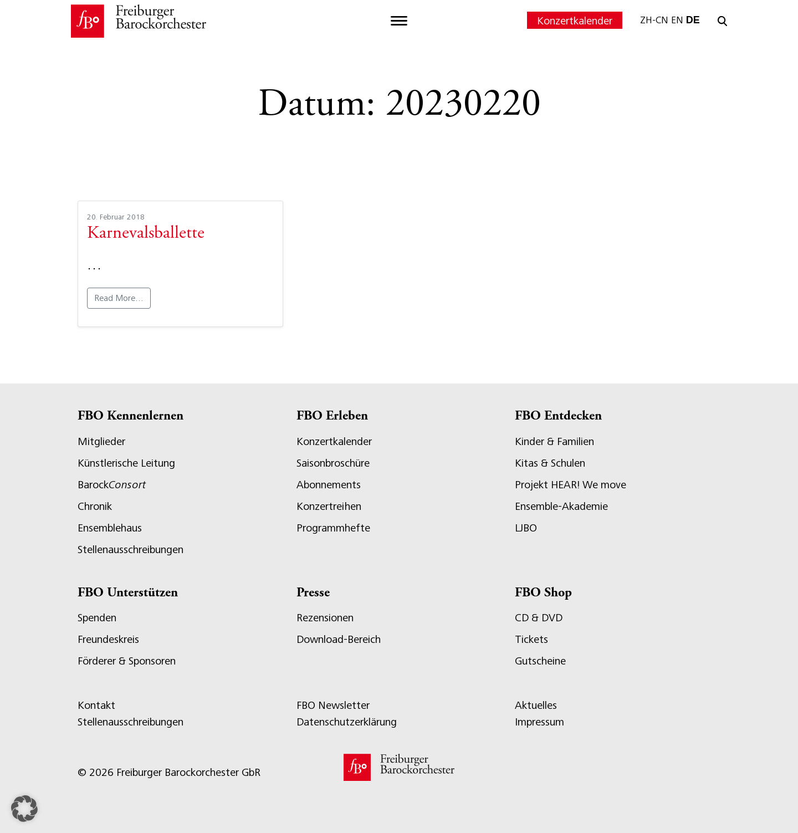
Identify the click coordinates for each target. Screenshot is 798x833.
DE (693, 19)
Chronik (95, 506)
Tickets (531, 639)
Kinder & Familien (554, 441)
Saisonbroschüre (333, 463)
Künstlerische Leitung (126, 463)
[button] (24, 808)
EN (677, 19)
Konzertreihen (328, 506)
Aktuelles (536, 705)
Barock (112, 484)
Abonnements (328, 484)
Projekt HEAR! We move (570, 484)
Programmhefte (333, 528)
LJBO (526, 528)
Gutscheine (540, 661)
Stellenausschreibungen (130, 549)
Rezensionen (325, 617)
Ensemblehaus (110, 528)
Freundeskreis (108, 639)
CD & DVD (538, 617)
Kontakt (96, 705)
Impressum (539, 722)
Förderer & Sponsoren (127, 661)
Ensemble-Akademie (561, 506)
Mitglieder (101, 441)
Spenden (97, 617)
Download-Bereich (338, 639)
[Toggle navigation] (399, 21)
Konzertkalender (574, 20)
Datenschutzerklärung (346, 722)
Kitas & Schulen (550, 463)
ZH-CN (654, 19)
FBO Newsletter (333, 705)
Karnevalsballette (145, 234)
